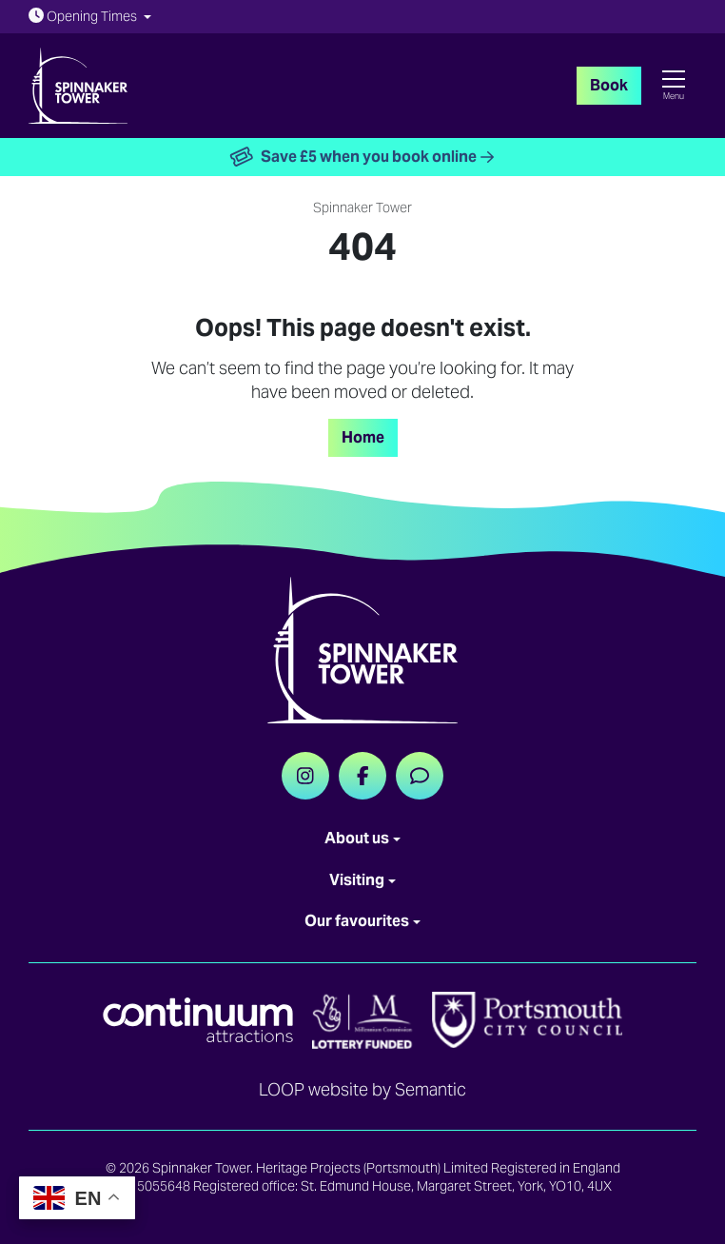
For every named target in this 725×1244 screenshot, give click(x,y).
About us (356, 838)
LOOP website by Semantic (362, 1089)
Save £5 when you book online (363, 157)
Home (363, 437)
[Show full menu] (673, 86)
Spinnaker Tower (362, 207)
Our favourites (356, 921)
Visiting (356, 880)
